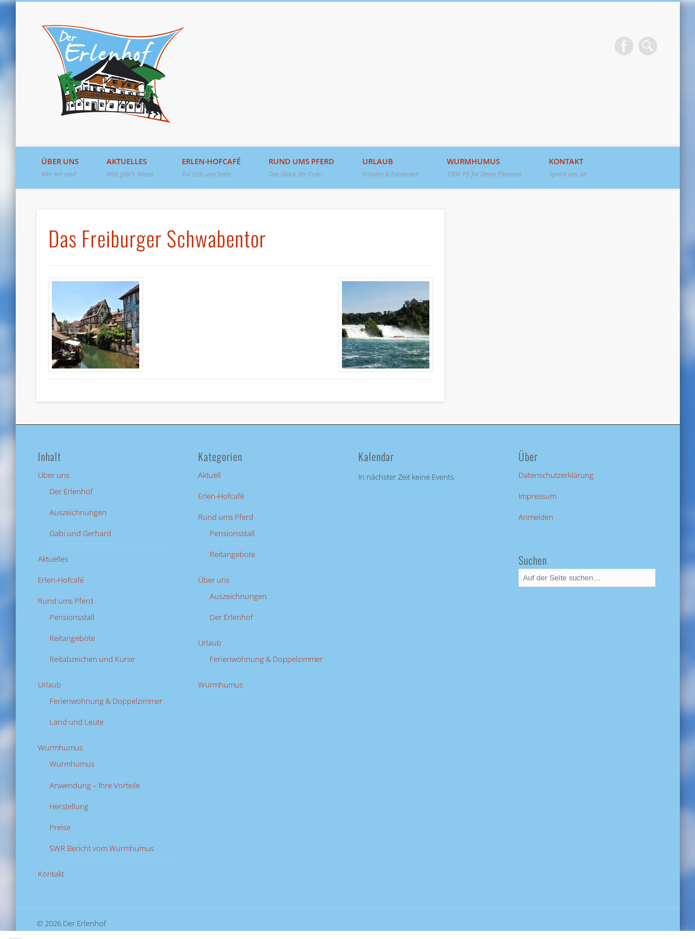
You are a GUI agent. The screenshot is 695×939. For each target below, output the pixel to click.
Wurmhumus (484, 167)
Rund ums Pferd (301, 167)
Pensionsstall (72, 617)
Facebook (624, 46)
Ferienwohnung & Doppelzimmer (106, 701)
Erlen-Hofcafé (211, 167)
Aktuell (209, 475)
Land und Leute (77, 722)
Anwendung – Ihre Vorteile (95, 785)
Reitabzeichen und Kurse (92, 659)
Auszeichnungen (78, 512)
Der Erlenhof (71, 491)
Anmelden (535, 517)
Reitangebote (72, 638)
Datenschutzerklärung (556, 475)
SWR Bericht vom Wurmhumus (102, 848)
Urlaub (390, 167)
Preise (60, 827)
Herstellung (69, 806)
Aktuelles (130, 167)
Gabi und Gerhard (80, 533)
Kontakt (568, 167)
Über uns (60, 167)
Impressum (537, 496)
